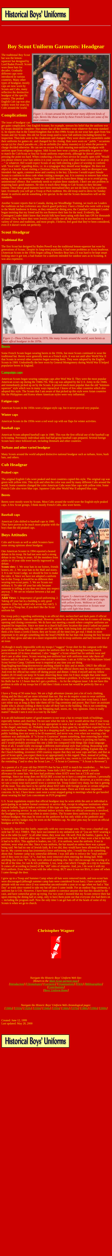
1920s (27, 1008)
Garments (49, 984)
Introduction (17, 984)
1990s (94, 1008)
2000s (103, 1008)
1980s (84, 1008)
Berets (5, 346)
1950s (56, 1008)
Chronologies (34, 984)
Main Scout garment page (63, 980)
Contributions (56, 987)
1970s (75, 1008)
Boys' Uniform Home (56, 990)
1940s (46, 1008)
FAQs (80, 984)
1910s (18, 1008)
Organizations (66, 984)
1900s (8, 1008)
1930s (37, 1008)
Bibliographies (94, 984)
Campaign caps (12, 372)
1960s (65, 1008)
